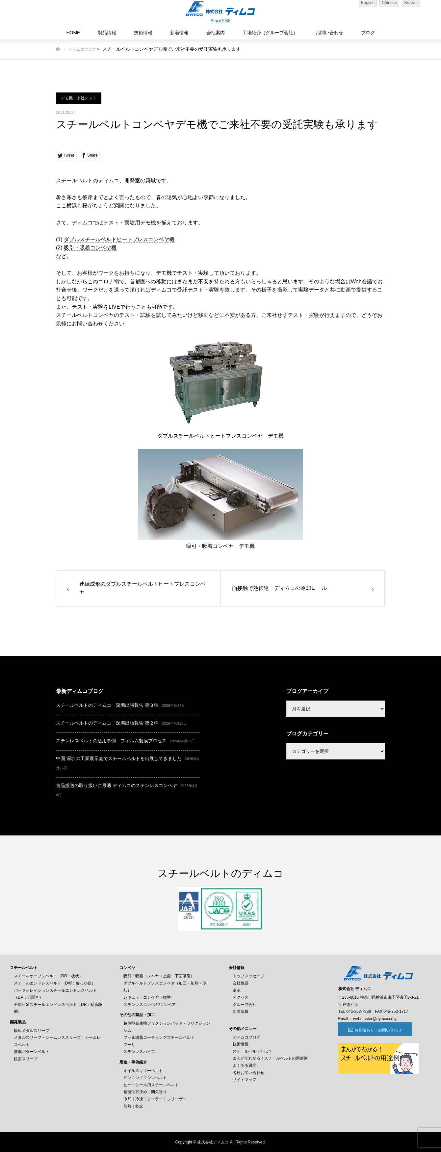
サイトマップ (244, 1079)
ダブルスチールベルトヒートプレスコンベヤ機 (119, 239)
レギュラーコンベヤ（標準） (149, 997)
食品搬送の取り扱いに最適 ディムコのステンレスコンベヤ (116, 785)
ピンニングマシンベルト (145, 1077)
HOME (73, 32)
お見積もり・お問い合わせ (374, 1030)
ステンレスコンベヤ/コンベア (149, 1004)
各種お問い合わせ (248, 1072)
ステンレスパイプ (139, 1051)
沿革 (237, 990)
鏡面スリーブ (26, 1059)
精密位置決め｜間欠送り (145, 1091)
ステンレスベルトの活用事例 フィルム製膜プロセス (111, 740)
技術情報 (143, 32)
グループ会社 (244, 1004)
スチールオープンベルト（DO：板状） (48, 976)
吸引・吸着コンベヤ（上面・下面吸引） (159, 976)
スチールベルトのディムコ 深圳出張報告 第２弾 (107, 723)
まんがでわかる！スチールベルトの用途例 (270, 1058)
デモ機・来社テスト (78, 98)
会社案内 (215, 32)
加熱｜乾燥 (133, 1106)
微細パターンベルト (31, 1051)
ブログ (368, 32)
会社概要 (240, 983)
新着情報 (179, 32)
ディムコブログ (82, 49)
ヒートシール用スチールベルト (151, 1085)
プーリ (129, 1044)
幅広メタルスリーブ (31, 1030)
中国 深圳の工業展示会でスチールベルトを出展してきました (119, 758)
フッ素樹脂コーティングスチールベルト (159, 1037)
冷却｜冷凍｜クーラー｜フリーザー (155, 1099)
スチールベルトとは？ (252, 1051)
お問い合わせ (329, 32)
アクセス (240, 997)
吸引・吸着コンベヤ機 (90, 247)
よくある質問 (244, 1065)
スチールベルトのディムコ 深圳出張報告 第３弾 (107, 705)
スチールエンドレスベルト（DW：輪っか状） (54, 983)
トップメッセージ (248, 976)
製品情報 (107, 32)
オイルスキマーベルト (143, 1070)
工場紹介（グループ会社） (270, 32)
